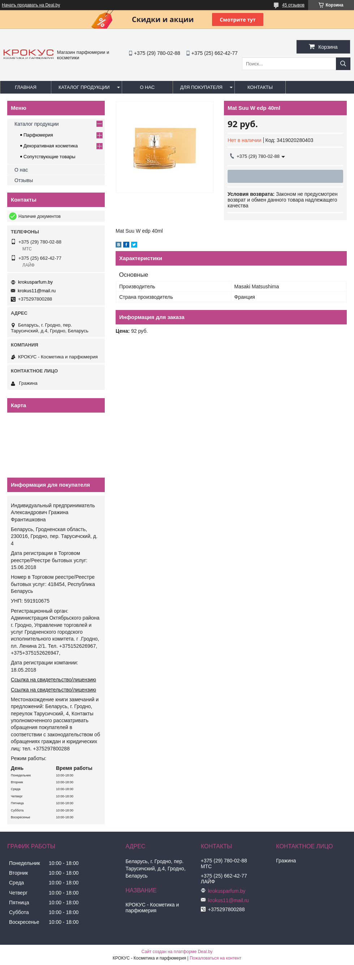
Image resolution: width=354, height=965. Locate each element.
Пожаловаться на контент (215, 958)
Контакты (260, 87)
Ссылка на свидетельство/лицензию (53, 679)
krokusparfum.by (35, 282)
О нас (147, 87)
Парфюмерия (38, 135)
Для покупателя (201, 87)
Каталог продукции (84, 87)
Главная (25, 87)
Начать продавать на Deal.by (31, 5)
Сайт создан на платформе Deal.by (177, 951)
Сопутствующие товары (49, 156)
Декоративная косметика (50, 145)
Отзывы (23, 180)
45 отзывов (293, 5)
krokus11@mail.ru (37, 290)
